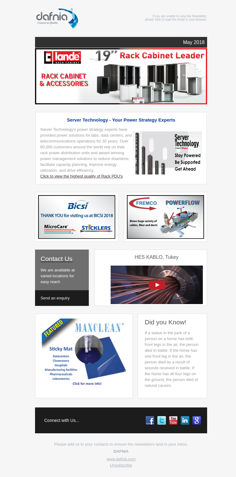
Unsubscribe (121, 465)
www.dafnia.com (121, 459)
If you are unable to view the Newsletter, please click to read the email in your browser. (176, 17)
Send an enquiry (55, 298)
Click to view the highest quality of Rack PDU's (81, 176)
